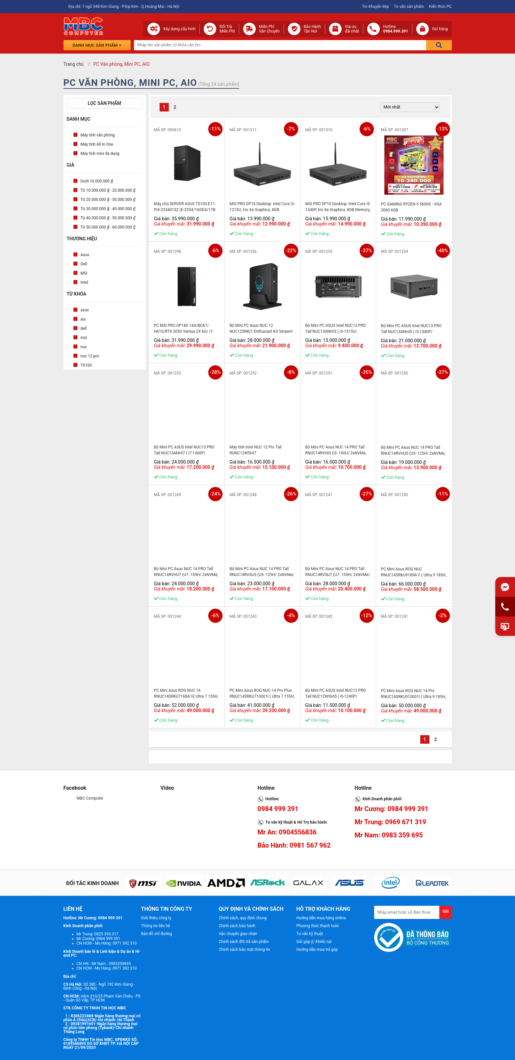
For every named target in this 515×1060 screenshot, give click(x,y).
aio (83, 319)
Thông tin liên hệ (155, 926)
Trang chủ (74, 64)
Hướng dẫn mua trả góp (317, 949)
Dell (84, 264)
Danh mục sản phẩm (97, 45)
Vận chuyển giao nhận (238, 933)
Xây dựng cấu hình (179, 29)
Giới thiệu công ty (156, 918)
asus (85, 310)
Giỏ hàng (440, 29)
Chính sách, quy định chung (243, 918)
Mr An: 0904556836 (287, 832)
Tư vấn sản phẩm (409, 6)
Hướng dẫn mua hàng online (321, 918)
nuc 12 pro (90, 356)
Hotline (395, 29)
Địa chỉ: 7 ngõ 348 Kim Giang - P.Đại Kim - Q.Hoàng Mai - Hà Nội (123, 6)
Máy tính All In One (97, 144)
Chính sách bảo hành (237, 926)
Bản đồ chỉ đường (156, 933)
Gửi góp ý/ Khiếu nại (314, 941)
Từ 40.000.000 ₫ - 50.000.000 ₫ (108, 218)
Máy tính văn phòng (98, 135)
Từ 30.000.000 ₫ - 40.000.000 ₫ (108, 208)
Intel (84, 282)
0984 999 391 (278, 809)
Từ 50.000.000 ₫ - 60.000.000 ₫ (108, 227)
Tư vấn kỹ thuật (309, 933)
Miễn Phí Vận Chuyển (269, 29)
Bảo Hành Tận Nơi (312, 29)
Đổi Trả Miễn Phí (227, 29)
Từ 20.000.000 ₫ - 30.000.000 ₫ (108, 199)
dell (84, 328)
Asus (85, 255)
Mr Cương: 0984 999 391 (392, 809)
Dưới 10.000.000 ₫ (97, 181)
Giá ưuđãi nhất (352, 29)
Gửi (446, 911)
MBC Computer (90, 798)
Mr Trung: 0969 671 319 (390, 822)
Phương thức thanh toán (317, 926)
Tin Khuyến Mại (375, 6)
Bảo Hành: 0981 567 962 (294, 845)
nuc (84, 347)
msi (84, 337)
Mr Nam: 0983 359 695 (389, 835)
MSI (84, 273)
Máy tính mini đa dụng (100, 153)
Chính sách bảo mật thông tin (244, 949)
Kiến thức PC (440, 6)
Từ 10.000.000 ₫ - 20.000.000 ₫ (108, 190)
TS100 (86, 365)
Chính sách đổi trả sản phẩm (244, 941)
